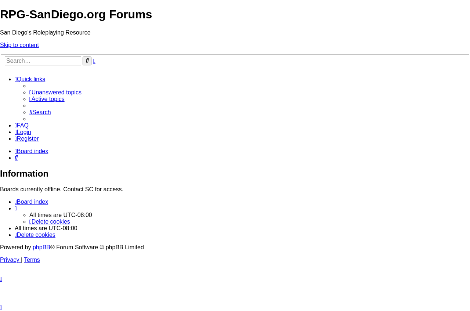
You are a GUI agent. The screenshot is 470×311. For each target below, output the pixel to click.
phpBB (41, 247)
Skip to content (19, 45)
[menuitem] (55, 92)
